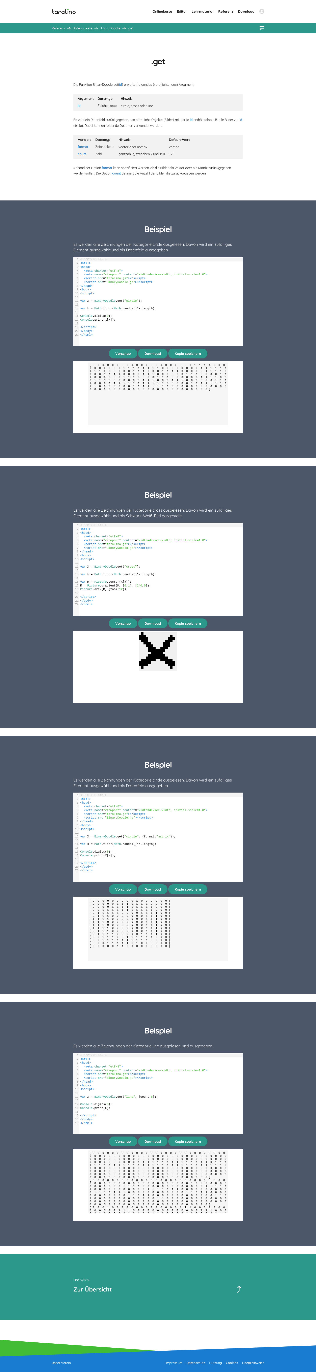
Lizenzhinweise (253, 1363)
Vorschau (123, 353)
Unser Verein (61, 1363)
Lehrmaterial (202, 11)
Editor (182, 11)
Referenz (225, 11)
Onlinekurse (162, 11)
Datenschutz (195, 1363)
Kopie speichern (188, 353)
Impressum (173, 1363)
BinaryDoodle (110, 28)
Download (246, 11)
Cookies (232, 1363)
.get (130, 28)
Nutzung (215, 1363)
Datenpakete (82, 28)
